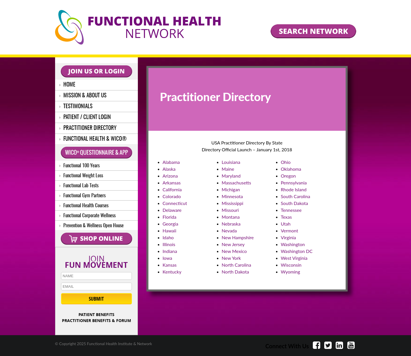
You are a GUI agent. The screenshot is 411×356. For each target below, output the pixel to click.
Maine (228, 169)
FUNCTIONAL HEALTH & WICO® (93, 139)
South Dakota (294, 203)
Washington (293, 244)
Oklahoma (291, 169)
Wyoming (290, 271)
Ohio (286, 162)
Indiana (170, 251)
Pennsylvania (294, 182)
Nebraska (231, 223)
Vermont (289, 230)
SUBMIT (96, 298)
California (172, 189)
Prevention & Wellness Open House (91, 225)
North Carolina (236, 264)
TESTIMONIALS (75, 106)
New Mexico (234, 251)
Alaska (169, 169)
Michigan (231, 189)
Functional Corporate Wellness (87, 215)
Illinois (169, 244)
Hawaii (169, 230)
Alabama (171, 162)
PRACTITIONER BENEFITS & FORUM (96, 320)
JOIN (96, 261)
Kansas (170, 264)
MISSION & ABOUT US (82, 95)
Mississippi (232, 203)
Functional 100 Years (79, 165)
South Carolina (295, 196)
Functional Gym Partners (82, 195)
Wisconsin (291, 264)
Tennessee (291, 210)
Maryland (231, 175)
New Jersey (233, 244)
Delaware (172, 210)
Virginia (288, 237)
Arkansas (172, 182)
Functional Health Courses (83, 205)
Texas (286, 217)
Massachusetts (236, 182)
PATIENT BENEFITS (96, 314)
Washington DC (297, 251)
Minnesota (232, 196)
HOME (67, 85)
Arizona (170, 175)
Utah (286, 223)
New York (231, 258)
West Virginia (294, 258)
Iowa (167, 258)
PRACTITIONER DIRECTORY (87, 128)
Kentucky (172, 271)
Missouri (230, 210)
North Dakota (235, 271)
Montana (231, 217)
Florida (169, 217)
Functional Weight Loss (81, 175)
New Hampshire (238, 237)
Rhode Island (294, 189)
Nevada (229, 230)
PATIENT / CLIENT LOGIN (85, 117)
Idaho (168, 237)
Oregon (288, 175)
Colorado (172, 196)
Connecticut (175, 203)
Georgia (170, 223)
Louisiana (231, 162)
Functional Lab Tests (78, 185)
